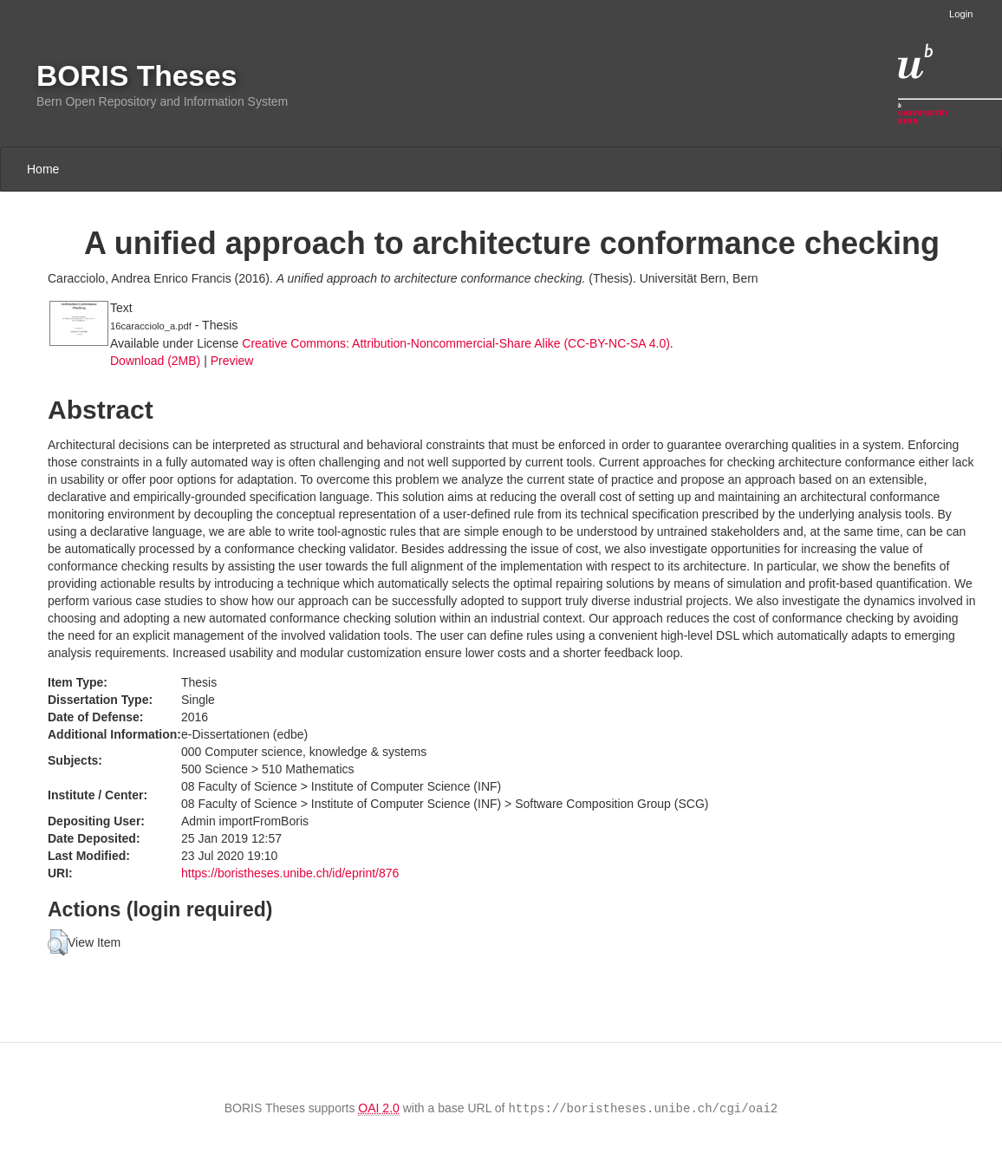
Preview (232, 361)
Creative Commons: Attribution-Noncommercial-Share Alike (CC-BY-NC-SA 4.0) (456, 343)
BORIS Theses (136, 76)
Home (43, 169)
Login (961, 14)
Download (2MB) (155, 361)
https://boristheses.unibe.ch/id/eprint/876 (290, 873)
